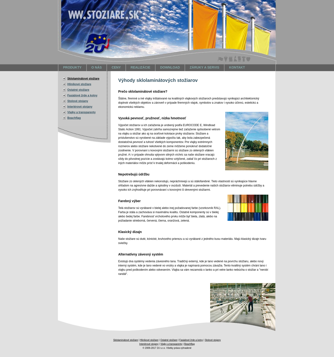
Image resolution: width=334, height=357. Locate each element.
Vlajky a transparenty (81, 112)
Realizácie (140, 67)
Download (170, 67)
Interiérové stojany (79, 106)
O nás (96, 67)
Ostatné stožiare (78, 89)
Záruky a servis (204, 67)
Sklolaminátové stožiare (83, 78)
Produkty (72, 67)
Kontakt (237, 67)
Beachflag (74, 118)
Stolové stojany (77, 101)
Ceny (116, 67)
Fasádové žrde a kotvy (82, 95)
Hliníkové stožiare (79, 84)
